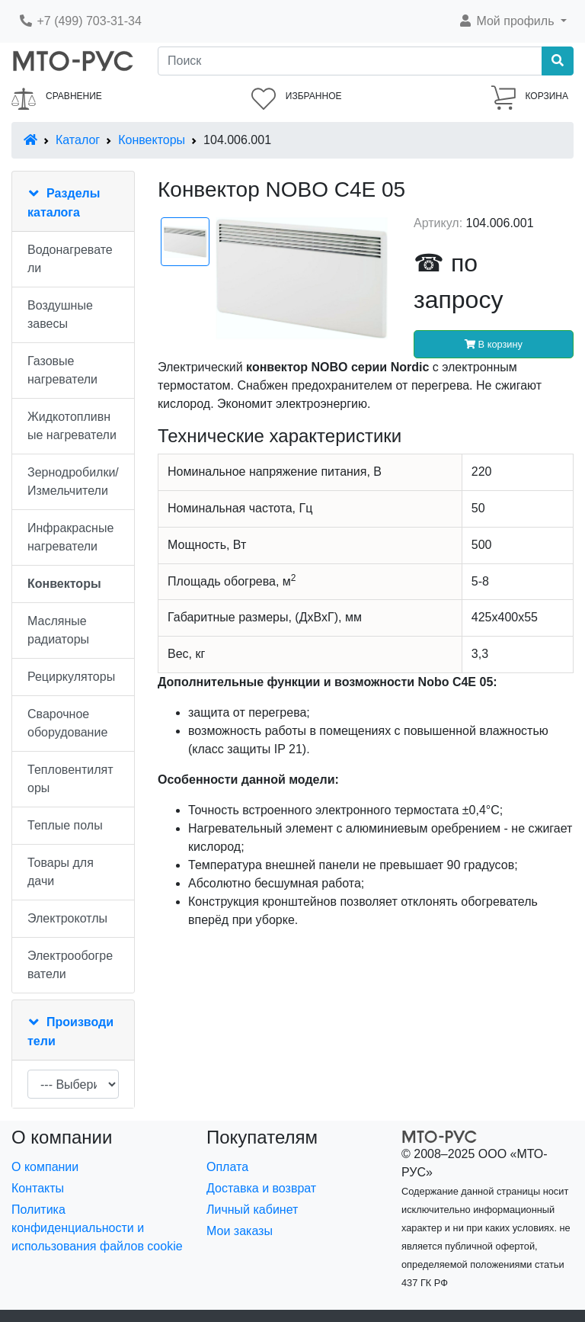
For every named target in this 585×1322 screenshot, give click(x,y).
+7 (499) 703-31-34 (80, 20)
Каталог (78, 139)
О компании (44, 1166)
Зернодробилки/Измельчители (73, 481)
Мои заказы (239, 1230)
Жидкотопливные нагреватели (72, 425)
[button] (512, 21)
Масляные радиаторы (58, 630)
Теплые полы (65, 825)
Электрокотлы (67, 918)
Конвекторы (151, 139)
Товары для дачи (60, 871)
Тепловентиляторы (70, 778)
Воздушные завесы (60, 314)
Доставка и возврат (261, 1188)
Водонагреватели (70, 258)
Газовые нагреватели (62, 370)
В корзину (494, 344)
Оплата (227, 1166)
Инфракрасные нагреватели (70, 537)
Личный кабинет (252, 1209)
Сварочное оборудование (67, 723)
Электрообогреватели (70, 964)
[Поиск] (350, 61)
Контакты (37, 1188)
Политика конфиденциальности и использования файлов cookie (97, 1228)
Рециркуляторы (71, 676)
